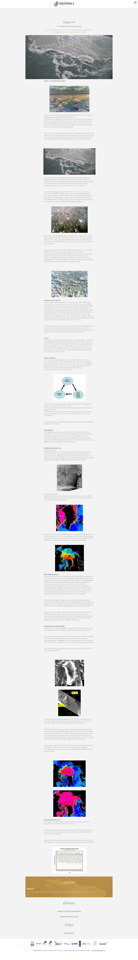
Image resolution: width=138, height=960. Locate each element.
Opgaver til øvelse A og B (69, 916)
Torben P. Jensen (77, 26)
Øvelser (69, 903)
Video (77, 925)
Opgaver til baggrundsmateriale (69, 911)
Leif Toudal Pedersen (64, 26)
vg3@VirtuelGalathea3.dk (98, 950)
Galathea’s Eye (69, 933)
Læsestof (69, 882)
